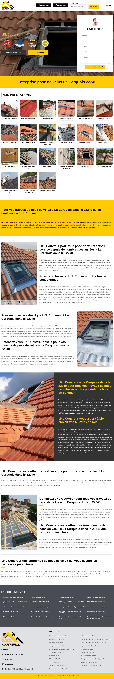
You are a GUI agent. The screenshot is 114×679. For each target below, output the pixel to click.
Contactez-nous (38, 52)
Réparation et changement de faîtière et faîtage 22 (96, 639)
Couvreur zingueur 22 (87, 652)
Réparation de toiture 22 (88, 646)
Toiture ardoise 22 (54, 659)
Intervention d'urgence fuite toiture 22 (92, 665)
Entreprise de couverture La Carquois (97, 607)
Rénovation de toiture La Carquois (96, 601)
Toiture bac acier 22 (87, 649)
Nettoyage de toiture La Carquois (40, 601)
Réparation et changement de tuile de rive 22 (94, 642)
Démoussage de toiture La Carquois (40, 607)
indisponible (9, 654)
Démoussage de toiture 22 (89, 662)
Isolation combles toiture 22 (89, 656)
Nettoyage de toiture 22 (56, 642)
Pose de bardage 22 (55, 656)
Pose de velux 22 (54, 662)
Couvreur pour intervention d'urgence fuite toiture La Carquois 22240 (98, 617)
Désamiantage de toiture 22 (57, 665)
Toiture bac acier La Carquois (66, 597)
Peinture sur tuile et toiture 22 (90, 636)
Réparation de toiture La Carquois (96, 597)
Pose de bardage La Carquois (38, 597)
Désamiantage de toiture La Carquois (41, 617)
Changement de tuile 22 (56, 646)
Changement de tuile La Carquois (96, 611)
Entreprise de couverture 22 (57, 636)
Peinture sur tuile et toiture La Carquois (13, 607)
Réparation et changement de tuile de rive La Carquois (15, 602)
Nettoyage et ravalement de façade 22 (92, 659)
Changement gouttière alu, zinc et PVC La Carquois (70, 612)
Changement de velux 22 (56, 652)
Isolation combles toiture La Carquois (13, 597)
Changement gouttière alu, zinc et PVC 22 (61, 649)
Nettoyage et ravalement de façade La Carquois (71, 607)
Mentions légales (62, 676)
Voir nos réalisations (14, 52)
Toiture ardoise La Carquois (10, 617)
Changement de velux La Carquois (40, 611)
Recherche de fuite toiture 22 (58, 669)
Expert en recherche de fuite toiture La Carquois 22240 (72, 617)
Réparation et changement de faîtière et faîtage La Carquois (71, 602)
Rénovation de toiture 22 (56, 639)
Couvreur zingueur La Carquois (11, 611)
